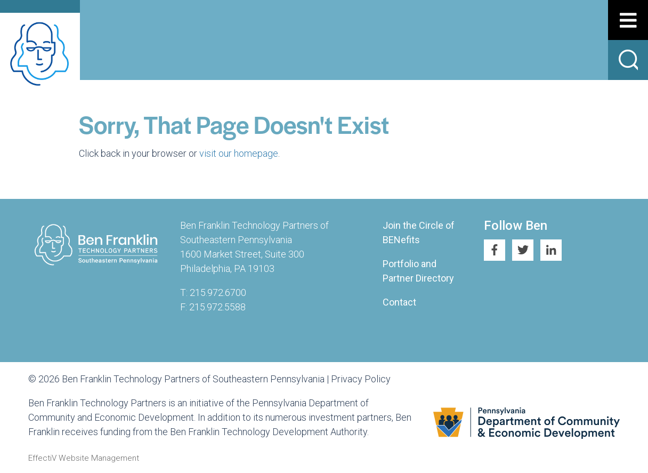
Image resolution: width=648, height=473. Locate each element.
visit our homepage (238, 153)
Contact (399, 302)
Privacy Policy (361, 378)
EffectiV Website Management (83, 458)
